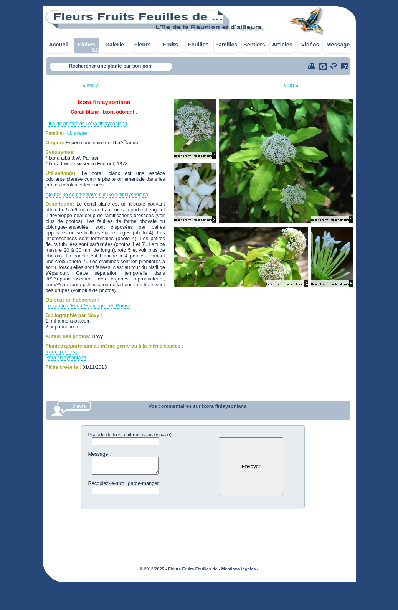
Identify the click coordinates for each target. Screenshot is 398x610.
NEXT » (290, 85)
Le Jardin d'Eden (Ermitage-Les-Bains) (88, 305)
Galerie (114, 44)
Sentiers (254, 44)
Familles (226, 44)
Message (338, 44)
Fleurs (142, 44)
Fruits (170, 44)
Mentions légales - (239, 569)
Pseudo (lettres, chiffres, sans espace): (130, 434)
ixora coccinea (61, 351)
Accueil (58, 44)
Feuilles (198, 44)
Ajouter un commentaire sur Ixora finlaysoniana (97, 194)
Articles (282, 44)
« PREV (90, 85)
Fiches (87, 44)
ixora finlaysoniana (66, 357)
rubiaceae (76, 133)
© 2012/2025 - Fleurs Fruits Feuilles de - (180, 569)
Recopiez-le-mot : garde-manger (123, 483)
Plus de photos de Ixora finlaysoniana (86, 123)
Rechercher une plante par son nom (111, 66)
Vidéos (310, 44)
